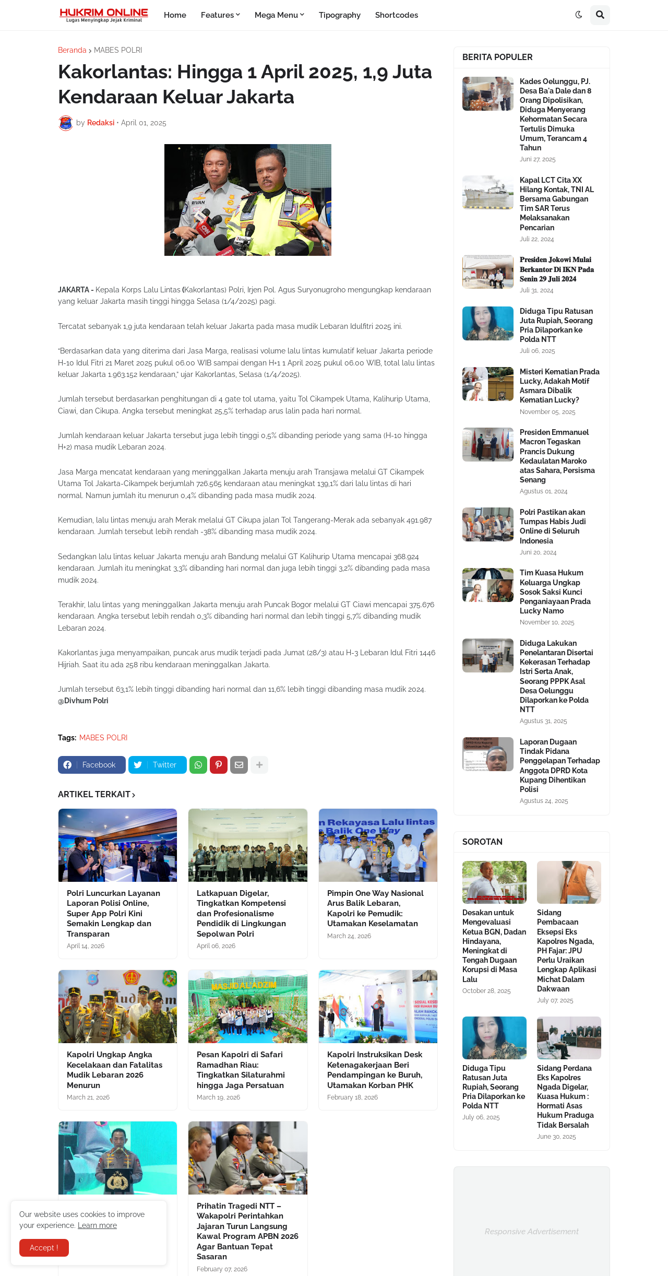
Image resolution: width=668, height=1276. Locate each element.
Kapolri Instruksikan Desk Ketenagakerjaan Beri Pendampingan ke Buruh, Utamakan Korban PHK (374, 1070)
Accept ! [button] (44, 1248)
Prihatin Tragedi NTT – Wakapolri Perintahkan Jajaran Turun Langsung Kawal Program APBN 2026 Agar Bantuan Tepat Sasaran (248, 1231)
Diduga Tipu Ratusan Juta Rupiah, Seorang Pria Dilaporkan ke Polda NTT (556, 325)
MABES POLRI (118, 50)
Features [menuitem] (217, 15)
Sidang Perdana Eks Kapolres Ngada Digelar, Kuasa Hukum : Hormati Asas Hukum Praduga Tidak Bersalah (565, 1096)
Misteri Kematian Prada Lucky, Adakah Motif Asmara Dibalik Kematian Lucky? (560, 386)
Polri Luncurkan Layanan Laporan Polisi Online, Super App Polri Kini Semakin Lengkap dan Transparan (113, 914)
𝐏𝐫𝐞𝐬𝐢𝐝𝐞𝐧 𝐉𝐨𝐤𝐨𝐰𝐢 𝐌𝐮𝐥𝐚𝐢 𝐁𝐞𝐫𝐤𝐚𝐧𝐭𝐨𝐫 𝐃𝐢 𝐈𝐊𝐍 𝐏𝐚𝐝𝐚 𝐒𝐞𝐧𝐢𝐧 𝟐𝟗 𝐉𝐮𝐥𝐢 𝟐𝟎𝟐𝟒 (557, 268)
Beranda (72, 50)
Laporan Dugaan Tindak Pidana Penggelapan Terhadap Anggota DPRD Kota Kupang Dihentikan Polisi (560, 766)
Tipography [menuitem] (340, 15)
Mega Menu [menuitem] (276, 15)
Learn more (97, 1225)
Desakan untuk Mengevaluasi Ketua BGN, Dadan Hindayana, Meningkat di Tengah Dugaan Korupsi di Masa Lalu (494, 945)
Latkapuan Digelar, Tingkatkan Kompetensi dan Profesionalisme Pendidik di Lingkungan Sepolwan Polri (241, 914)
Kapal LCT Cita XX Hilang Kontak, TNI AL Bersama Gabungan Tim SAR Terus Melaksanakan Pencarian (557, 204)
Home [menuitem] (175, 15)
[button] (578, 15)
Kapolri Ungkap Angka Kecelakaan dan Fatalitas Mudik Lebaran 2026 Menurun (114, 1070)
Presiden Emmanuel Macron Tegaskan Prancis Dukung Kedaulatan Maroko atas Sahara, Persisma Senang (557, 456)
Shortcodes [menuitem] (396, 15)
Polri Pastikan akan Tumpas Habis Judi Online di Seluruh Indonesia (553, 526)
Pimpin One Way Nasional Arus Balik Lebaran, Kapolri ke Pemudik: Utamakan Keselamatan (375, 909)
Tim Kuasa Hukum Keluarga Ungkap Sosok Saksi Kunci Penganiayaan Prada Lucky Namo (555, 592)
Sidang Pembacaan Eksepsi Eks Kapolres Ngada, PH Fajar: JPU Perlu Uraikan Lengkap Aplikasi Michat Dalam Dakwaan (567, 950)
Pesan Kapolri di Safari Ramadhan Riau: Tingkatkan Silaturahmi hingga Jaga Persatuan (241, 1070)
